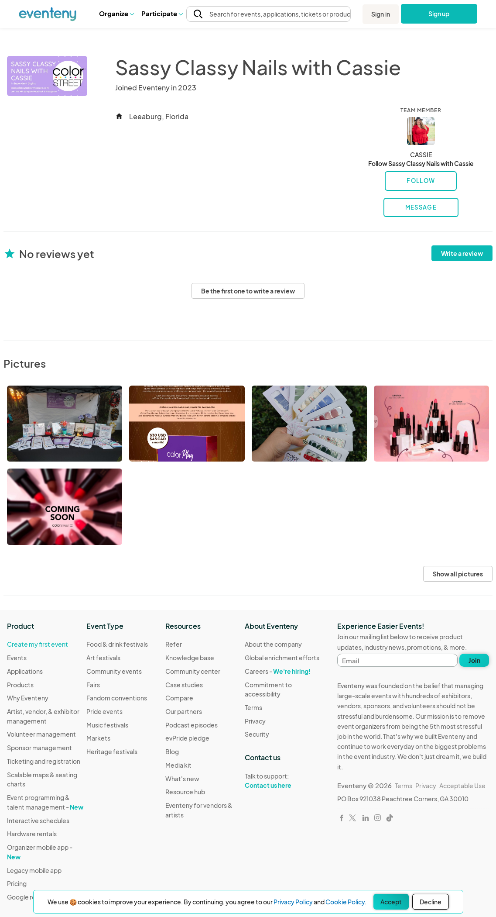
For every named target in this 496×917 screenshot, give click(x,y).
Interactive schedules (38, 820)
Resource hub (185, 792)
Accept (391, 902)
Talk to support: (284, 780)
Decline (430, 902)
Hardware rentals (32, 834)
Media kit (178, 765)
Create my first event (37, 644)
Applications (25, 671)
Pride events (104, 711)
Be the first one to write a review (248, 291)
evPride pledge (187, 738)
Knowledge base (189, 658)
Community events (114, 671)
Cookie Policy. (345, 902)
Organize (116, 13)
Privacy (255, 721)
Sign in (380, 14)
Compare (179, 698)
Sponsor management (39, 748)
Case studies (184, 685)
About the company (273, 644)
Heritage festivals (111, 751)
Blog (172, 751)
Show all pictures (458, 574)
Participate (161, 13)
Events (17, 658)
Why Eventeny (27, 698)
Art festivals (103, 658)
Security (257, 734)
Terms (253, 707)
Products (20, 685)
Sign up (439, 13)
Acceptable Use (462, 785)
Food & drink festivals (117, 644)
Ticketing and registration (43, 761)
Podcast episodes (191, 725)
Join (474, 660)
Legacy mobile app (34, 870)
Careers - (278, 671)
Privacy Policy (293, 902)
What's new (182, 779)
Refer (173, 644)
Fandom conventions (116, 698)
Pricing (17, 883)
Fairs (93, 685)
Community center (192, 671)
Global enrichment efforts (282, 658)
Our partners (183, 711)
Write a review (462, 253)
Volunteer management (41, 734)
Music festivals (107, 725)
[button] (116, 13)
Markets (98, 738)
